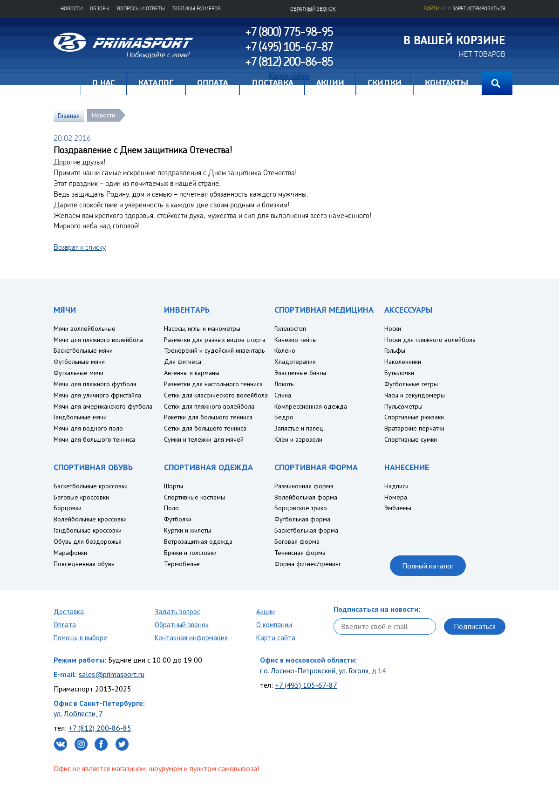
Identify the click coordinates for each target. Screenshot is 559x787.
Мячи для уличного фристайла (97, 395)
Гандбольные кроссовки (88, 530)
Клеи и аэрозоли (298, 439)
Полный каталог (428, 565)
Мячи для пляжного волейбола (98, 339)
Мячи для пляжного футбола (95, 384)
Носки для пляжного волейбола (430, 339)
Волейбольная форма (305, 497)
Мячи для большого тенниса (94, 439)
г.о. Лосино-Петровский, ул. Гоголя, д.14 (323, 670)
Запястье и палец (298, 428)
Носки (392, 328)
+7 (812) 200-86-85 (99, 727)
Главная (67, 83)
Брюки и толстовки (190, 552)
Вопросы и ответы (141, 8)
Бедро (283, 417)
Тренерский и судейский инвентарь (214, 350)
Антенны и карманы (191, 373)
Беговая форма (297, 541)
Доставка (69, 611)
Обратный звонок (182, 624)
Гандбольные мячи (80, 417)
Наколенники (402, 361)
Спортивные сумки (410, 439)
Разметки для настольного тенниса (213, 384)
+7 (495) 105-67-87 (306, 685)
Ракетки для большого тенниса (208, 417)
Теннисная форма (300, 552)
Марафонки (70, 552)
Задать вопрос (177, 611)
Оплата (65, 624)
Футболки (177, 519)
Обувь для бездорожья (88, 541)
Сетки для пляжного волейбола (209, 406)
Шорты (173, 486)
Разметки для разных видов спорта (215, 339)
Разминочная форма (304, 486)
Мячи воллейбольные (85, 328)
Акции (265, 611)
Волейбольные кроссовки (90, 519)
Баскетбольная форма (306, 530)
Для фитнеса (182, 361)
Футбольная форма (302, 519)
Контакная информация (191, 637)
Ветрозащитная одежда (198, 541)
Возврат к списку (80, 247)
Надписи (396, 486)
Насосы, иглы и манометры (202, 328)
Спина (282, 395)
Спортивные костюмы (194, 497)
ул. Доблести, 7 (78, 713)
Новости (71, 8)
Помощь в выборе (80, 637)
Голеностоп (290, 328)
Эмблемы (397, 508)
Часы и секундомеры (414, 395)
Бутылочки (399, 373)
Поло (171, 508)
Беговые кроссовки (81, 497)
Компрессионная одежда (310, 406)
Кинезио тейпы (295, 339)
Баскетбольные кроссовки (91, 486)
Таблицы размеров (196, 8)
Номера (395, 497)
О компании (274, 624)
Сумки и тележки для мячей (204, 439)
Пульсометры (403, 406)
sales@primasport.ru (111, 674)
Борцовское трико (300, 508)
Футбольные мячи (79, 361)
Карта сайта (275, 637)
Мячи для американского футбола (103, 406)
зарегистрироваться (478, 8)
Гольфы (394, 350)
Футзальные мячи (78, 373)
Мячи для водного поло (88, 428)
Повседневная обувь (84, 564)
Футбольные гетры (411, 384)
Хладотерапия (295, 361)
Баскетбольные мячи (83, 350)
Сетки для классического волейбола (216, 395)
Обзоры (99, 8)
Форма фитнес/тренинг (307, 564)
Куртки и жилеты (187, 530)
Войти (431, 8)
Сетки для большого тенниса (205, 428)
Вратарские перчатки (414, 428)
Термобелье (182, 564)
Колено (284, 350)
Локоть (283, 384)
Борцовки (68, 508)
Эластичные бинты (300, 373)
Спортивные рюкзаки (414, 417)
